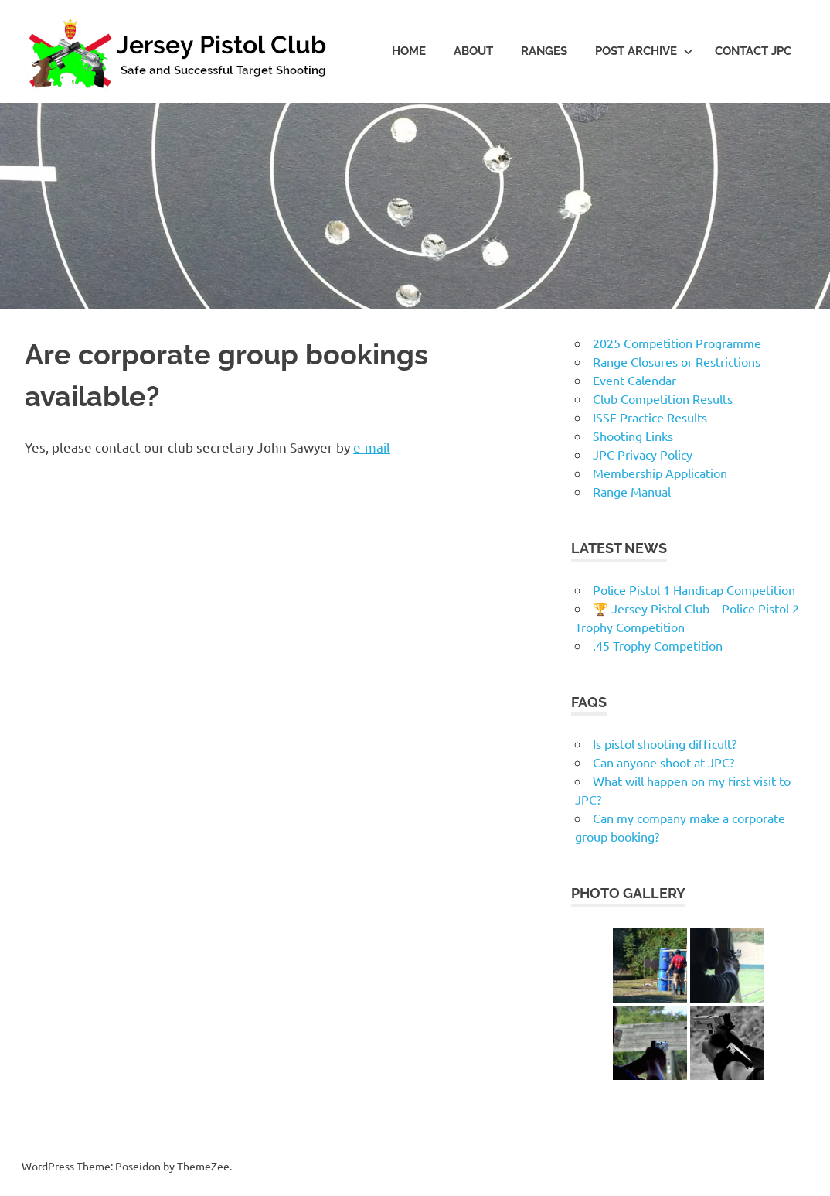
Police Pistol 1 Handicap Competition (694, 589)
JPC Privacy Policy (642, 454)
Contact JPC (753, 51)
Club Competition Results (663, 398)
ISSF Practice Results (650, 417)
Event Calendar (634, 380)
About (473, 51)
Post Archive (644, 51)
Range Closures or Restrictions (676, 361)
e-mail (371, 447)
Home (409, 51)
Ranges (544, 51)
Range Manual (632, 491)
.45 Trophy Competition (658, 645)
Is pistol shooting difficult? (664, 743)
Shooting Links (633, 435)
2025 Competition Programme (677, 342)
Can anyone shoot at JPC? (663, 762)
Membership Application (660, 472)
